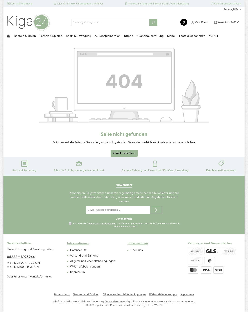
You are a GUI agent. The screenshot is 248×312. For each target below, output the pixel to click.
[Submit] (156, 210)
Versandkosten (114, 301)
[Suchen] (153, 22)
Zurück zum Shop (124, 153)
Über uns (136, 250)
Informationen (78, 243)
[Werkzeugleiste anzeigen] (183, 22)
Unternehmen (137, 243)
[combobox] (110, 22)
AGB (155, 223)
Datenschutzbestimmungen (101, 223)
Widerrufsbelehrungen (85, 266)
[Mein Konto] (199, 22)
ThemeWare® (154, 305)
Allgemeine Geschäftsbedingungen (92, 261)
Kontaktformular (40, 276)
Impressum (77, 272)
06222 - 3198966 (21, 257)
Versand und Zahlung (84, 255)
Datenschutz (78, 250)
